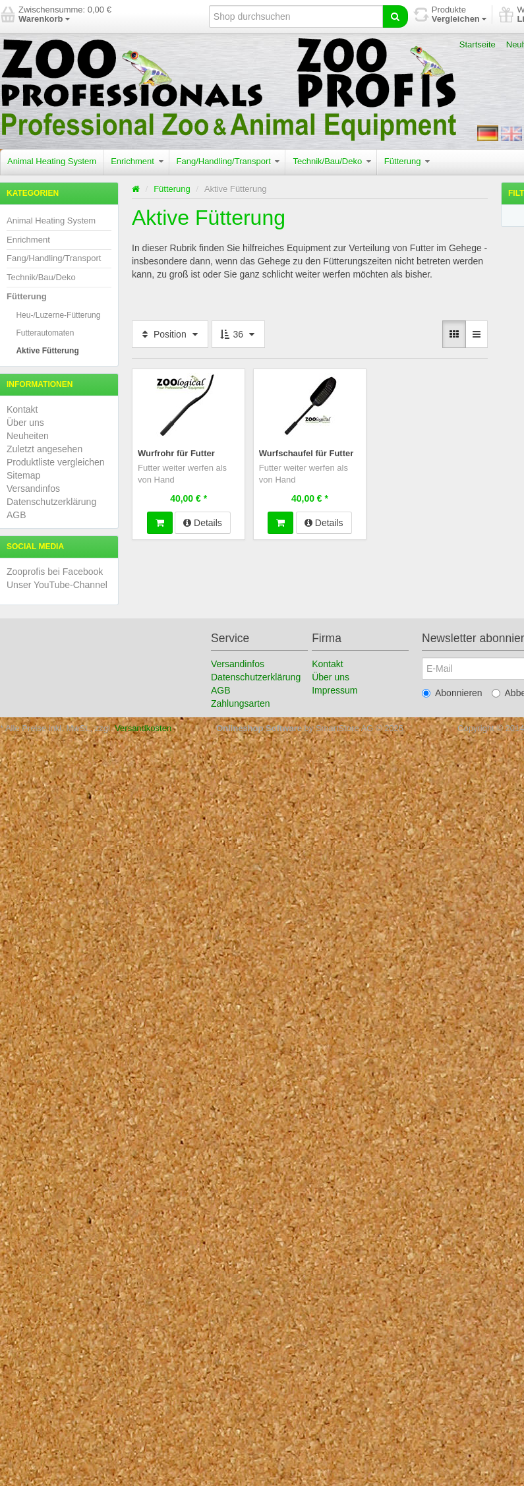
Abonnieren (452, 693)
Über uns (25, 422)
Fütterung (407, 161)
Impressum (334, 690)
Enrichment (137, 161)
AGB (16, 515)
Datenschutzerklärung (51, 501)
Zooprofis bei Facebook (55, 571)
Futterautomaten (45, 333)
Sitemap (23, 475)
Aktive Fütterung (47, 350)
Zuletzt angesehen (44, 449)
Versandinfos (33, 488)
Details (202, 521)
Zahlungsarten (240, 703)
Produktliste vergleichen (56, 462)
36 (238, 334)
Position (170, 334)
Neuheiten (28, 436)
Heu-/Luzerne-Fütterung (58, 315)
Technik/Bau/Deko (331, 161)
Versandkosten (143, 728)
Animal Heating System (51, 161)
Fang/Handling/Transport (228, 161)
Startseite (477, 44)
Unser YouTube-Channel (57, 585)
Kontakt (22, 409)
